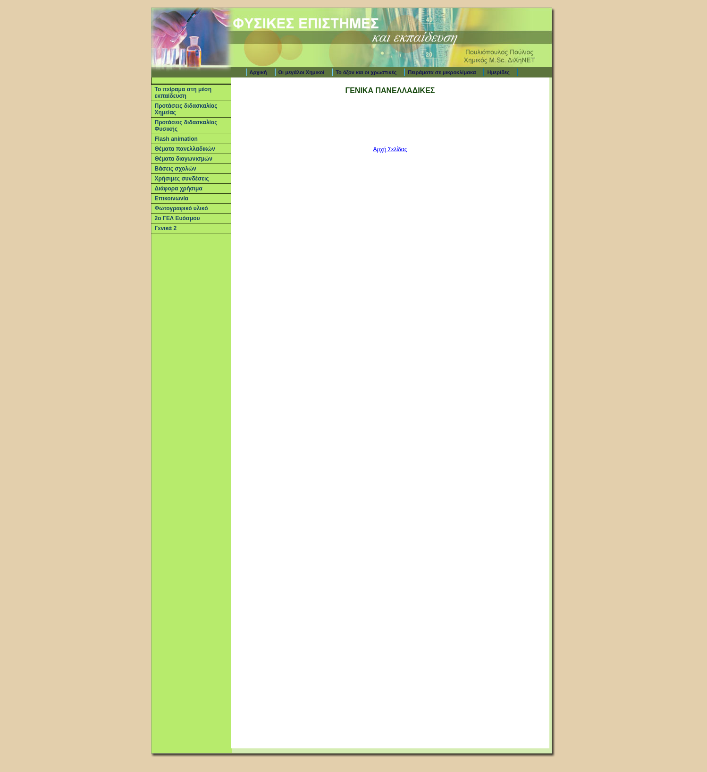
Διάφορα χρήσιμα (178, 188)
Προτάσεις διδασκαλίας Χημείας (186, 109)
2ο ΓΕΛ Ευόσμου (177, 218)
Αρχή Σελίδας (390, 149)
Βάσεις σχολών (175, 168)
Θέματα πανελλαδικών (185, 149)
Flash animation (176, 139)
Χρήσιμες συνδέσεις (182, 178)
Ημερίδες (498, 72)
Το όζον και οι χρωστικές (366, 72)
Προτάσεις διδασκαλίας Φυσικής (186, 125)
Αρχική (258, 72)
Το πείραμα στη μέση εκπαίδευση (183, 92)
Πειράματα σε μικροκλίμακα (442, 72)
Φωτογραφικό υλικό (181, 208)
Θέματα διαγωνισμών (183, 158)
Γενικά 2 (166, 228)
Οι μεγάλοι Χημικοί (301, 72)
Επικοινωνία (172, 198)
